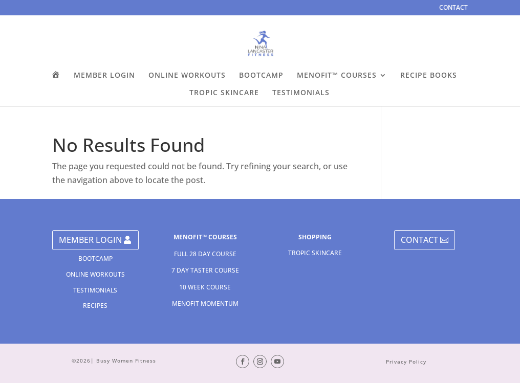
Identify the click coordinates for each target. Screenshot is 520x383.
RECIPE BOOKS (428, 76)
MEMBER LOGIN (104, 76)
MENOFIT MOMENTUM (205, 303)
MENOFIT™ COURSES (337, 76)
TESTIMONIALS (301, 93)
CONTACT (453, 8)
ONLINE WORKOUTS (187, 76)
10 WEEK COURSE (205, 287)
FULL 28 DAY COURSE (205, 254)
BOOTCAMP (261, 76)
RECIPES (95, 305)
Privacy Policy (406, 361)
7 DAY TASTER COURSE (205, 270)
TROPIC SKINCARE (224, 93)
